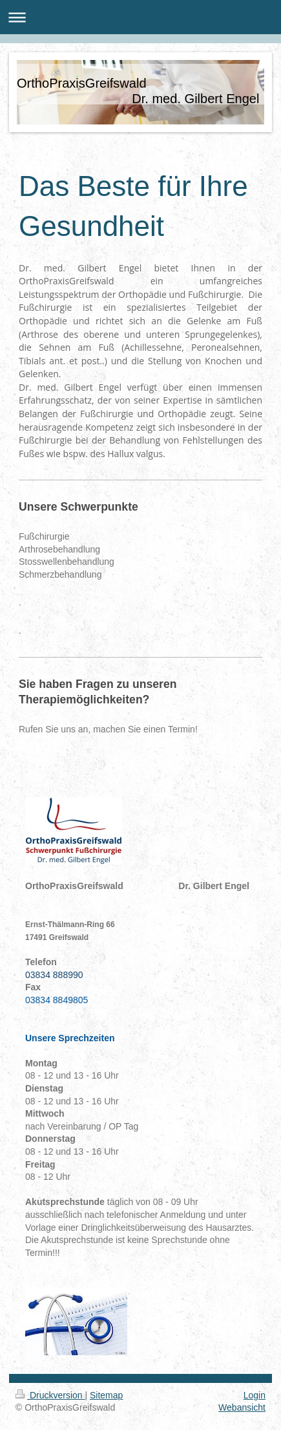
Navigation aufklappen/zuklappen (140, 17)
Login (254, 1395)
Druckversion (50, 1395)
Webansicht (241, 1407)
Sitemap (106, 1395)
